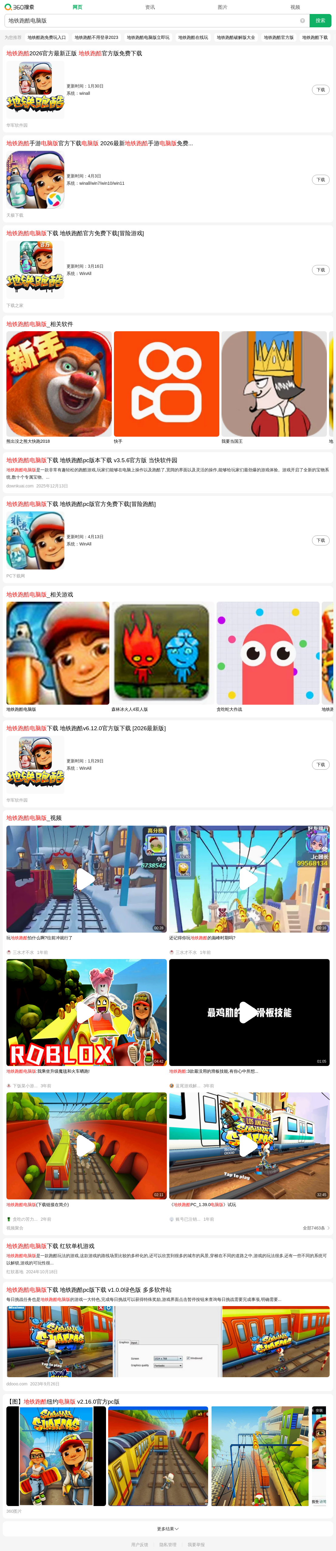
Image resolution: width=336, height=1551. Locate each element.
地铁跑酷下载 (315, 37)
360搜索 (21, 7)
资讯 (150, 7)
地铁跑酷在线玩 (193, 37)
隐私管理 (168, 1544)
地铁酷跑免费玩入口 (47, 37)
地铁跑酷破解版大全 (236, 37)
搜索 (320, 20)
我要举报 (196, 1544)
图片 (223, 7)
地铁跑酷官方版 (279, 37)
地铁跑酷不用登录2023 (96, 37)
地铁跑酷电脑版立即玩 (148, 37)
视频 (295, 7)
